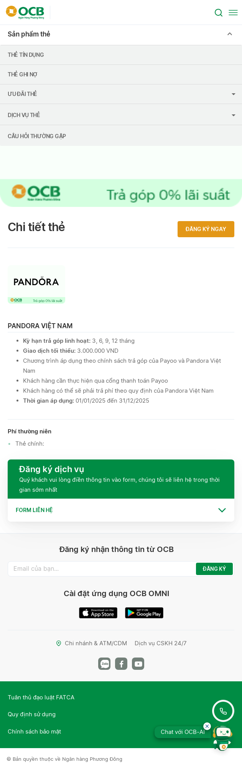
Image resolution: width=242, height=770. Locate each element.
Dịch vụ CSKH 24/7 (161, 643)
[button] (121, 510)
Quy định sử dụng (32, 714)
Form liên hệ (34, 510)
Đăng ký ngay (206, 229)
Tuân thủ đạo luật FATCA (41, 697)
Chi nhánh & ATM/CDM (91, 643)
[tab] (121, 510)
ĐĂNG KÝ (214, 569)
